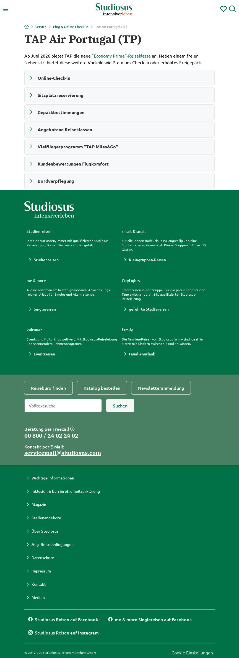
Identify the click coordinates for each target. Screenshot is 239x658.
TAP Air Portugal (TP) (111, 27)
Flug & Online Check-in (71, 27)
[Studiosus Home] (114, 9)
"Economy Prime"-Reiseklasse (121, 55)
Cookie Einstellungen (192, 652)
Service (40, 27)
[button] (119, 78)
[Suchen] (120, 405)
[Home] (26, 26)
